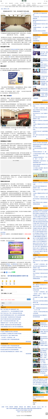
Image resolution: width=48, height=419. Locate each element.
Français (22, 411)
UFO (36, 220)
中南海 (36, 396)
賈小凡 (43, 379)
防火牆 (41, 236)
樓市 (43, 231)
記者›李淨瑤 (3, 232)
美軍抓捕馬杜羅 (36, 40)
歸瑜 (34, 380)
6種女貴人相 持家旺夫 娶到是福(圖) (40, 142)
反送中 (39, 225)
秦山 (41, 382)
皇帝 (39, 249)
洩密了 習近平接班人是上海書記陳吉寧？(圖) (10, 309)
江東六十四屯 (35, 239)
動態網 (38, 408)
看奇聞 (41, 6)
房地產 (40, 231)
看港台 (17, 6)
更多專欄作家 (45, 385)
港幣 (38, 231)
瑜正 (37, 384)
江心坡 (37, 241)
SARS (40, 241)
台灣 (40, 233)
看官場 (10, 6)
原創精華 (28, 5)
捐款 (25, 406)
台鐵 (36, 213)
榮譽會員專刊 (36, 11)
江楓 (39, 384)
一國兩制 (44, 226)
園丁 (35, 382)
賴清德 (46, 210)
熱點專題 (14, 5)
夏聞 (40, 380)
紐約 (23, 410)
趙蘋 (39, 382)
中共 (38, 220)
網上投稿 (34, 406)
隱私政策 (21, 406)
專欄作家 (19, 5)
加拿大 (41, 228)
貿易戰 (41, 213)
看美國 (13, 6)
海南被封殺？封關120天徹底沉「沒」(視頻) (44, 361)
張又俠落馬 (35, 38)
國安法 (38, 213)
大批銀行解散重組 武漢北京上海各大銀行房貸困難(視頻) (12, 327)
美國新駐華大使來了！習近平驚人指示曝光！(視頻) (11, 323)
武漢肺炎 (40, 210)
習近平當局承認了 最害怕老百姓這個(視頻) (44, 60)
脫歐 (44, 228)
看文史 (34, 6)
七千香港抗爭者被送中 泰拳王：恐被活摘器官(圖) (44, 78)
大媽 (36, 234)
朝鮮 (39, 228)
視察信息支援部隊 (14, 49)
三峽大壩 (40, 215)
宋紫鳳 (34, 379)
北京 (45, 233)
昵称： (2, 290)
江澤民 (40, 223)
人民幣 (42, 230)
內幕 (35, 225)
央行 (46, 228)
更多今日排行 (45, 171)
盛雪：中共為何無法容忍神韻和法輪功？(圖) (9, 321)
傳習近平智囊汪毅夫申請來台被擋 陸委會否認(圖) (11, 319)
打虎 (36, 226)
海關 (36, 244)
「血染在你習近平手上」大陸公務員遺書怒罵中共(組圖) (12, 311)
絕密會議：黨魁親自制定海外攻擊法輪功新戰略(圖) (11, 325)
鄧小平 (44, 248)
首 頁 (2, 3)
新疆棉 (43, 215)
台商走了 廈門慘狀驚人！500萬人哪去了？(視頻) (43, 356)
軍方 (10, 56)
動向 (34, 396)
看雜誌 (22, 408)
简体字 (18, 411)
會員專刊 (34, 5)
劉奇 (35, 249)
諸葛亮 (41, 249)
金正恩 (42, 220)
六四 (38, 218)
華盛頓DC (26, 410)
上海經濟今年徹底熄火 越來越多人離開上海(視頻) (44, 350)
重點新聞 (11, 3)
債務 (34, 230)
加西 (31, 410)
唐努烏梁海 (41, 239)
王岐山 (45, 220)
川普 (44, 210)
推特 (43, 406)
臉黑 (11, 95)
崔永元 (43, 223)
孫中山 (35, 248)
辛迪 (47, 384)
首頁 (2, 8)
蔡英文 (42, 233)
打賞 (25, 13)
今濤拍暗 (38, 379)
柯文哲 (44, 218)
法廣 (47, 226)
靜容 (43, 382)
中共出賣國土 (43, 216)
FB (37, 228)
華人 (42, 243)
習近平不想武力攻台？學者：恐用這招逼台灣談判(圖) (11, 313)
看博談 (24, 6)
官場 (38, 226)
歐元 (34, 231)
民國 (44, 246)
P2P (33, 236)
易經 (44, 249)
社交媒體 (35, 228)
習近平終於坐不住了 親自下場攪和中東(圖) (9, 336)
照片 (15, 88)
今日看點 (16, 3)
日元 (36, 231)
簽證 (40, 244)
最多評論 (34, 3)
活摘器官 (45, 238)
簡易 (41, 379)
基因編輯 (38, 236)
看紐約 (27, 6)
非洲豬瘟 (43, 234)
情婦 (44, 225)
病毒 (37, 211)
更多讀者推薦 (28, 354)
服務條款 (16, 406)
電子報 (6, 406)
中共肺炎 (35, 210)
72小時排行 (28, 3)
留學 (34, 244)
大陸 (46, 234)
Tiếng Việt (26, 411)
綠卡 (46, 244)
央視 (40, 243)
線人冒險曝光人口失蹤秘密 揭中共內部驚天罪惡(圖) (11, 334)
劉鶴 (35, 223)
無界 (41, 408)
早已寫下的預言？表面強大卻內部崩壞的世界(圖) (44, 66)
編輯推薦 (39, 3)
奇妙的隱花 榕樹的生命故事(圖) (39, 30)
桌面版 (3, 406)
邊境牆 (39, 221)
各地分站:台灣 (19, 410)
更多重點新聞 (45, 100)
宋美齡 (41, 248)
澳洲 (41, 246)
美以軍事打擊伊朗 (36, 37)
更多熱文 (46, 280)
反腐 (34, 226)
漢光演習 (44, 211)
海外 (36, 246)
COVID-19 (40, 211)
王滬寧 (37, 223)
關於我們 (11, 406)
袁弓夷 (35, 216)
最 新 (6, 3)
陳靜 (44, 380)
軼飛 (36, 380)
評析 (8, 8)
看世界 (31, 6)
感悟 (38, 251)
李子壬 (41, 384)
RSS (45, 406)
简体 (44, 1)
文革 (37, 253)
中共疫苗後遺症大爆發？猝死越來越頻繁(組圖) (10, 339)
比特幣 (45, 230)
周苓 (42, 380)
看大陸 (6, 6)
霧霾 (35, 236)
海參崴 (37, 233)
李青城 (45, 382)
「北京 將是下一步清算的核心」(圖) (8, 338)
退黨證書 (35, 408)
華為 (40, 220)
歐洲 (29, 410)
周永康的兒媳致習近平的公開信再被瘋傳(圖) (9, 350)
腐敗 (46, 225)
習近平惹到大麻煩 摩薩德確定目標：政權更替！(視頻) (11, 352)
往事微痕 (39, 216)
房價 (38, 234)
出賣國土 (36, 215)
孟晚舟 (34, 221)
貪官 (42, 225)
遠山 (38, 380)
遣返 (38, 244)
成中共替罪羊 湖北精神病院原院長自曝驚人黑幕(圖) (11, 348)
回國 (42, 244)
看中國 (4, 234)
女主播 (37, 243)
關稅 (37, 221)
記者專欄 (45, 3)
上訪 (36, 238)
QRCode (9, 272)
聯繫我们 (29, 406)
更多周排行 (45, 206)
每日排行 (22, 3)
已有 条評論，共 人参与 (6, 293)
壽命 (35, 253)
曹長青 (44, 384)
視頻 (24, 5)
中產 (35, 233)
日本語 (29, 411)
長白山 (44, 239)
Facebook (39, 406)
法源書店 (19, 408)
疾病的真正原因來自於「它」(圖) (39, 151)
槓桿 (36, 230)
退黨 (40, 218)
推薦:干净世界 (9, 408)
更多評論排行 (28, 342)
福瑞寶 (31, 408)
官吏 (41, 396)
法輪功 (38, 238)
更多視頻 (46, 375)
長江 (46, 215)
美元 (38, 230)
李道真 (46, 379)
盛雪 (37, 382)
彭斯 (42, 221)
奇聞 (44, 251)
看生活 (38, 6)
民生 (34, 246)
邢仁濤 (34, 384)
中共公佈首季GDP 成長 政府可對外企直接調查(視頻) (44, 366)
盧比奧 (34, 211)
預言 (42, 251)
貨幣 (40, 230)
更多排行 (46, 319)
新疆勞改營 (43, 241)
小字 (30, 13)
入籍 (44, 244)
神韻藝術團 (14, 408)
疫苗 (42, 218)
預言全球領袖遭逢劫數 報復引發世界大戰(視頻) (44, 371)
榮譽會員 (8, 264)
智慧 (36, 251)
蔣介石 (38, 248)
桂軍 (46, 246)
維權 (44, 236)
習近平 (29, 37)
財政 (45, 231)
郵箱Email (34, 402)
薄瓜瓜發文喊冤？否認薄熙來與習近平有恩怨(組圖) (11, 317)
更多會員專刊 (45, 33)
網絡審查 (42, 238)
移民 (44, 243)
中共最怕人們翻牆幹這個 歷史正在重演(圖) (9, 332)
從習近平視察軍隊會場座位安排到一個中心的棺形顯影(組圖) (13, 315)
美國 (44, 221)
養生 (39, 253)
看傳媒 (28, 408)
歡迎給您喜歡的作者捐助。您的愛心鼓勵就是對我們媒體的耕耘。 (14, 238)
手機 (40, 251)
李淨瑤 (34, 398)
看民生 (20, 6)
